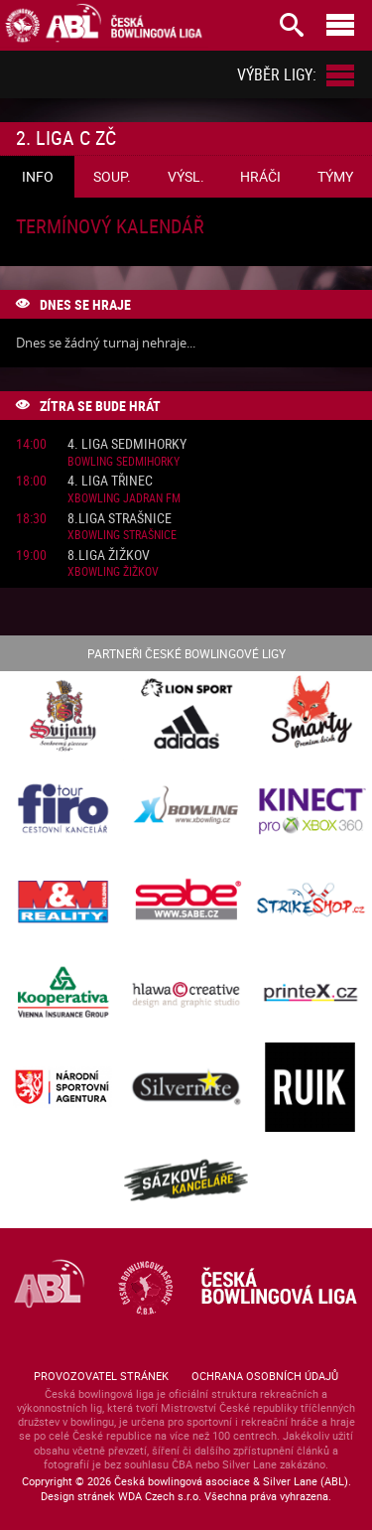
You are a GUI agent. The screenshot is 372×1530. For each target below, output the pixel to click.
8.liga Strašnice (119, 518)
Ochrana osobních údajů (264, 1375)
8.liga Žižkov (108, 555)
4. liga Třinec (110, 481)
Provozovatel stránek (101, 1375)
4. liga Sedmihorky (126, 444)
